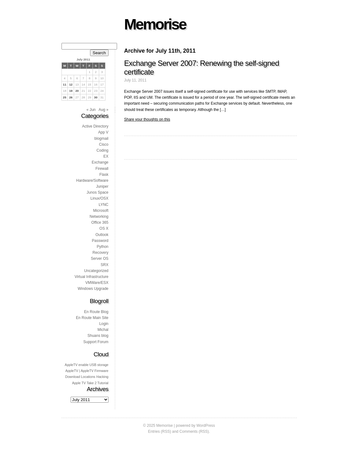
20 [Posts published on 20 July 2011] (77, 90)
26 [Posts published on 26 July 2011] (70, 97)
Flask (104, 174)
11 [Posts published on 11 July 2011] (65, 84)
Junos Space (97, 192)
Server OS (99, 258)
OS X (104, 228)
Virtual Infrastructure (92, 277)
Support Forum (95, 342)
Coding (102, 150)
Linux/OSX (99, 198)
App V (103, 132)
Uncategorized (96, 271)
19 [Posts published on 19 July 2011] (70, 90)
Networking (98, 216)
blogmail (101, 138)
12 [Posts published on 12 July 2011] (70, 84)
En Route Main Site (92, 318)
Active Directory (95, 126)
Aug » (103, 109)
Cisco (103, 144)
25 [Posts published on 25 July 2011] (65, 97)
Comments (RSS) (194, 431)
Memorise (155, 24)
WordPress (205, 425)
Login (103, 324)
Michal (103, 329)
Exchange (100, 162)
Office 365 (99, 222)
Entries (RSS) (159, 431)
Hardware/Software (92, 180)
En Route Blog (96, 312)
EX (105, 156)
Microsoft (101, 210)
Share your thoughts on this (147, 119)
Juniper (102, 186)
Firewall (101, 168)
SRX (105, 265)
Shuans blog (98, 335)
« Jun (90, 109)
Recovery (101, 252)
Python (102, 246)
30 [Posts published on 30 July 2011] (96, 97)
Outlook (101, 235)
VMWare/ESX (97, 282)
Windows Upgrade (92, 288)
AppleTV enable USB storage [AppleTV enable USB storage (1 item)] (86, 365)
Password (100, 240)
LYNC (103, 204)
